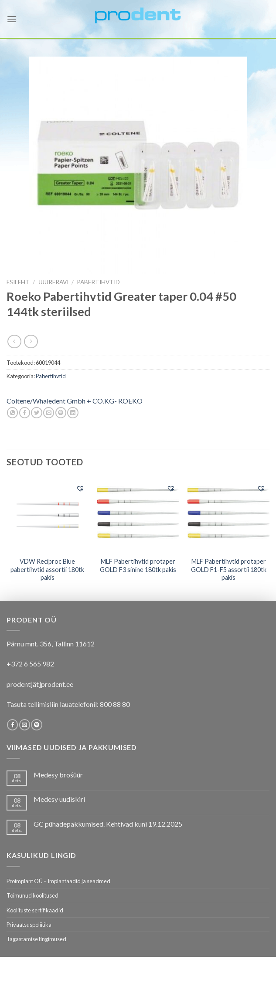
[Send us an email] (24, 724)
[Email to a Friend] (48, 412)
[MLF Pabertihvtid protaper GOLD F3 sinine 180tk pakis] (138, 515)
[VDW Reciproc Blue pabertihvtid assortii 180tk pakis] (48, 515)
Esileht (18, 282)
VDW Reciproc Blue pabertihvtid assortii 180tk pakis (47, 569)
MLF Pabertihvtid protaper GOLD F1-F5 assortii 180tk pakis (228, 569)
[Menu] (12, 19)
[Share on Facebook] (24, 412)
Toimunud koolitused (32, 895)
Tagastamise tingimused (36, 938)
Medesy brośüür (58, 774)
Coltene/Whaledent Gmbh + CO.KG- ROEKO (75, 401)
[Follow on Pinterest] (36, 724)
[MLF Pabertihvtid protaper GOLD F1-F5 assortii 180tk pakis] (228, 515)
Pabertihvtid (98, 282)
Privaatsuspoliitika (29, 924)
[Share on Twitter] (36, 412)
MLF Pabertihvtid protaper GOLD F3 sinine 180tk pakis (138, 565)
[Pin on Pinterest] (60, 412)
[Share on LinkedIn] (72, 412)
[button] (80, 488)
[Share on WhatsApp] (12, 412)
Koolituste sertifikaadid (35, 910)
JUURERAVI (53, 282)
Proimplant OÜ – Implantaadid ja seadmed (58, 881)
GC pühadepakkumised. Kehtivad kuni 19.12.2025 (108, 824)
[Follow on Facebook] (12, 724)
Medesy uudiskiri (59, 799)
